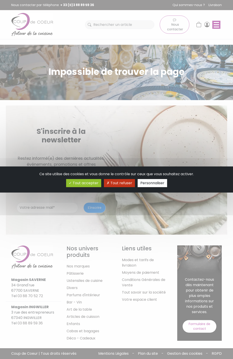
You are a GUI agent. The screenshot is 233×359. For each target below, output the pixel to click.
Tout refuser (119, 183)
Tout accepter (84, 183)
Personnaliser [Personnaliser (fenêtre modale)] (152, 183)
